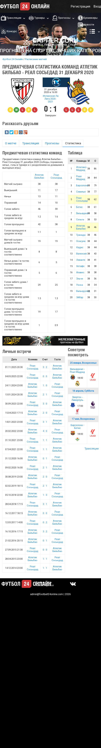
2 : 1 (45, 394)
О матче (10, 143)
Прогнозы (64, 17)
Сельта (80, 219)
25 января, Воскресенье (83, 362)
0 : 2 (45, 522)
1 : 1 (45, 440)
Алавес (80, 272)
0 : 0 (45, 376)
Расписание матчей (36, 59)
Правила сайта (43, 582)
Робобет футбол (44, 585)
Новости (88, 24)
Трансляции (14, 17)
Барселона (82, 185)
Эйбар (79, 297)
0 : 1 (45, 458)
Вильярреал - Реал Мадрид (77, 370)
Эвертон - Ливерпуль (77, 398)
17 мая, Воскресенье (83, 418)
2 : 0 (45, 412)
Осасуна (80, 241)
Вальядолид (83, 291)
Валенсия (81, 253)
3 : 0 (45, 403)
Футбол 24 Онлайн (12, 59)
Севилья (81, 191)
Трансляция (30, 143)
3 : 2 (45, 367)
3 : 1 (45, 422)
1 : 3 (45, 495)
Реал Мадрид (80, 178)
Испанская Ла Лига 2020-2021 (50, 98)
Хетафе (80, 266)
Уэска (79, 284)
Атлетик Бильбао (39, 176)
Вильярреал (82, 213)
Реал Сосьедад (56, 176)
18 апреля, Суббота (83, 390)
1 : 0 (45, 385)
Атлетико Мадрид (81, 169)
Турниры (39, 17)
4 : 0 (45, 431)
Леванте (80, 259)
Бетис (79, 207)
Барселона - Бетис (77, 426)
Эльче (79, 278)
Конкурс (12, 31)
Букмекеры (90, 17)
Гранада (80, 234)
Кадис (79, 247)
